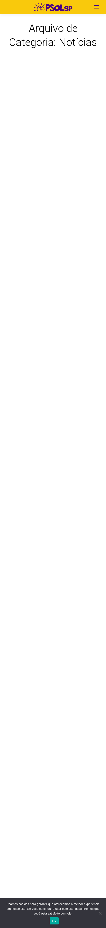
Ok (54, 921)
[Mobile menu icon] (96, 7)
